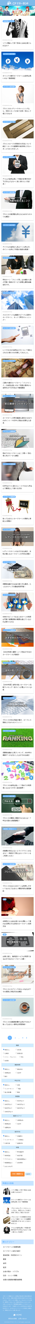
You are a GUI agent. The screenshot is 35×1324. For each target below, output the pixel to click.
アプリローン (9, 1159)
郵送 (18, 1092)
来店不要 (19, 1155)
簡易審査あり (9, 1162)
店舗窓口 (19, 1136)
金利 (5, 934)
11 (22, 1038)
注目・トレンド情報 (10, 1275)
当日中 (19, 1073)
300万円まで (21, 1104)
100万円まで (8, 1104)
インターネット (9, 1088)
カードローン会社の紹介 (9, 54)
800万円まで (21, 1108)
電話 (19, 1088)
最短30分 (20, 1069)
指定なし (7, 1049)
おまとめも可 (9, 1166)
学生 (22, 1057)
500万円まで (8, 1108)
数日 (6, 1076)
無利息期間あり (21, 1159)
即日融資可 (20, 1152)
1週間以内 (8, 1127)
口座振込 (20, 1139)
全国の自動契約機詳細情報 (12, 1280)
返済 (4, 1267)
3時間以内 (8, 1124)
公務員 (7, 1053)
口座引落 (7, 1143)
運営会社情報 (12, 1318)
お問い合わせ (22, 1318)
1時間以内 (8, 1073)
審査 (5, 899)
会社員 (19, 1049)
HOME (17, 1315)
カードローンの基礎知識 (9, 396)
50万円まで (20, 1101)
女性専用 (19, 1162)
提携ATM (20, 1143)
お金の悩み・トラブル (9, 21)
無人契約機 (8, 1092)
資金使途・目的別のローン (10, 829)
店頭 (18, 1085)
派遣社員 (19, 1053)
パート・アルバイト (10, 1057)
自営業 (7, 1060)
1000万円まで (9, 1111)
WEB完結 (7, 1155)
